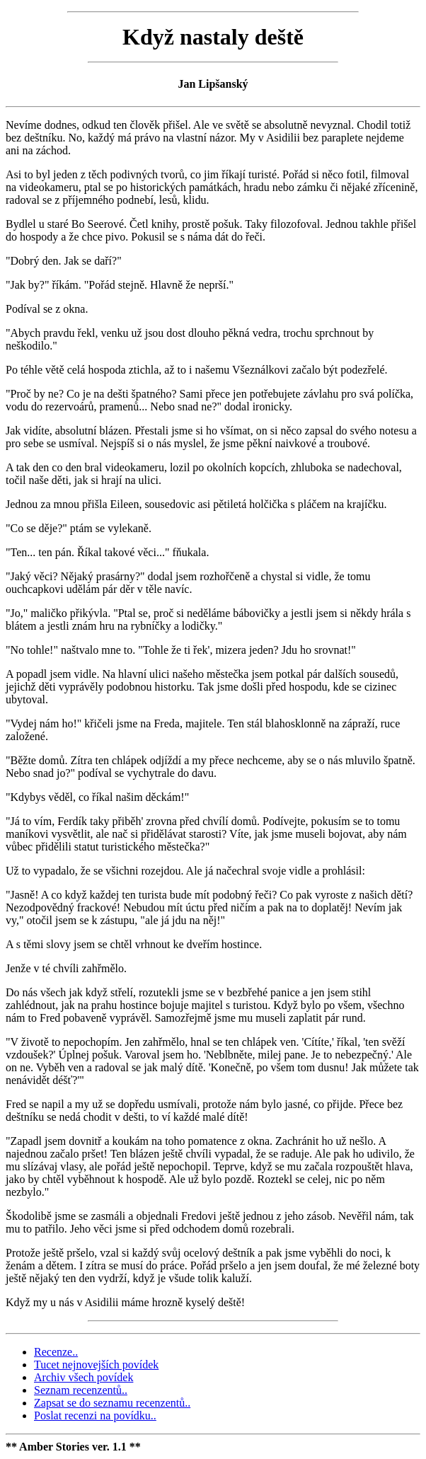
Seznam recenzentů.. (80, 1390)
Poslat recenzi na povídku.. (95, 1415)
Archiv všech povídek (83, 1377)
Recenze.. (56, 1352)
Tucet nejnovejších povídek (96, 1365)
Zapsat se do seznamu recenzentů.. (112, 1403)
